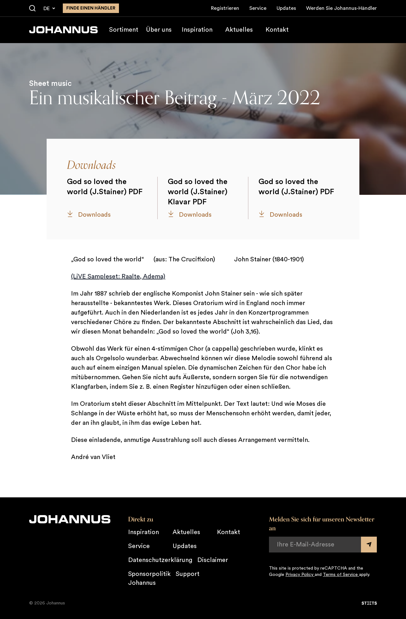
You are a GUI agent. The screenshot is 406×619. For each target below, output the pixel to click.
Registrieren (225, 8)
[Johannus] (63, 29)
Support (188, 574)
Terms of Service (341, 574)
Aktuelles (239, 30)
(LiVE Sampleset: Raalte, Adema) (118, 276)
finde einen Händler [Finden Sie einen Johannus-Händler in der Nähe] (90, 8)
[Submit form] (369, 544)
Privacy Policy (300, 574)
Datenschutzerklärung (160, 560)
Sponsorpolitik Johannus (149, 578)
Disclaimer (212, 560)
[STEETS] (369, 603)
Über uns (159, 30)
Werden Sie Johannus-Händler (341, 8)
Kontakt (277, 30)
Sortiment (123, 30)
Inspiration (197, 30)
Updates (286, 8)
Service (257, 8)
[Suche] (32, 8)
